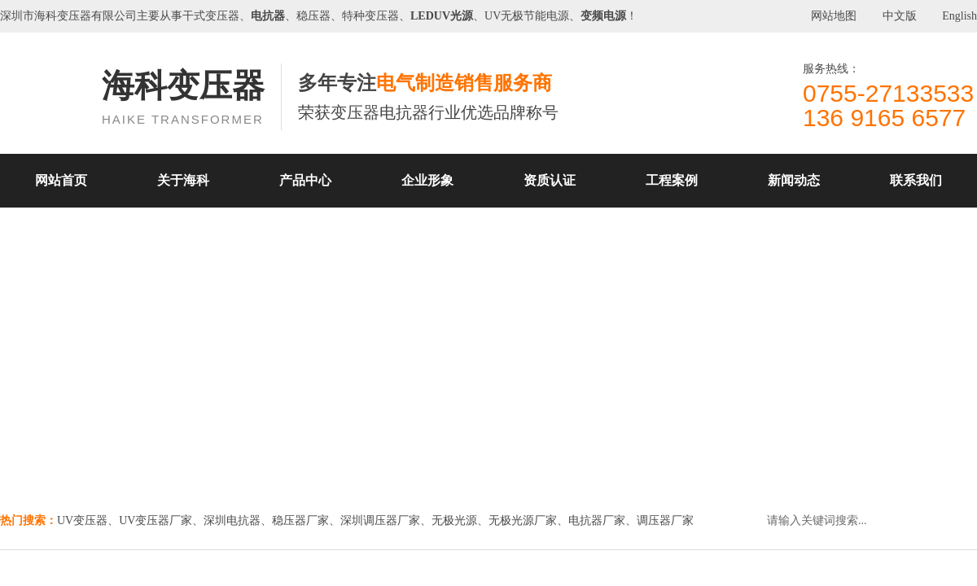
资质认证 (550, 180)
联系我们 (916, 180)
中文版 (900, 16)
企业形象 (427, 180)
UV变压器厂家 (155, 520)
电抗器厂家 (596, 520)
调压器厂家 (665, 520)
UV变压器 (82, 520)
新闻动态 (794, 180)
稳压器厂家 (300, 520)
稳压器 (313, 16)
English (959, 16)
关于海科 (183, 180)
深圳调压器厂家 (380, 520)
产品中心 (305, 180)
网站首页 (61, 180)
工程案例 (672, 180)
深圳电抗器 (232, 520)
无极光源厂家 (522, 520)
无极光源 (454, 520)
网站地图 (834, 16)
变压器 (74, 16)
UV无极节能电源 (526, 16)
